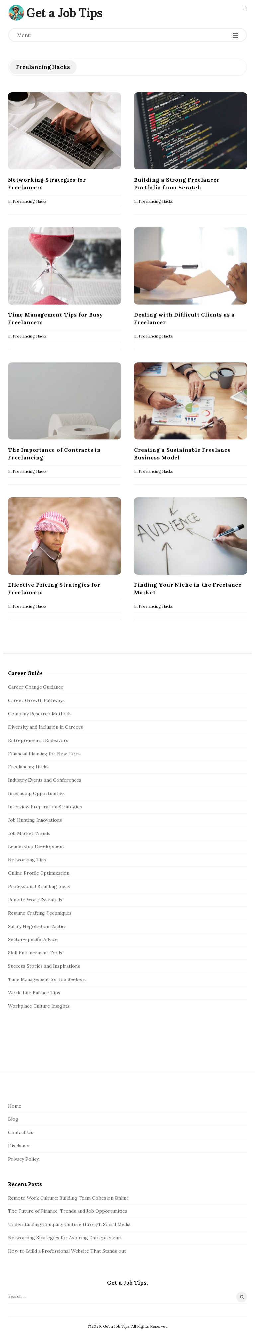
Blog (13, 1119)
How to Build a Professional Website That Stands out (67, 1251)
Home (14, 1106)
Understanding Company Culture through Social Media (69, 1224)
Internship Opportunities (36, 793)
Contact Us (20, 1132)
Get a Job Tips (64, 12)
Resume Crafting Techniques (40, 913)
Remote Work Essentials (35, 900)
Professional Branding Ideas (39, 886)
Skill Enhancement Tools (35, 953)
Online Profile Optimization (38, 873)
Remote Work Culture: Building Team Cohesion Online (68, 1198)
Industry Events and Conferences (44, 780)
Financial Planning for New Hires (44, 754)
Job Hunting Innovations (35, 820)
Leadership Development (36, 846)
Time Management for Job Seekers (47, 979)
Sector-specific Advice (33, 939)
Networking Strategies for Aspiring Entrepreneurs (65, 1238)
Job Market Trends (29, 833)
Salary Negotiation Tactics (37, 926)
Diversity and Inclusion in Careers (45, 727)
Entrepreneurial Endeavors (38, 740)
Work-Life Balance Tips (34, 993)
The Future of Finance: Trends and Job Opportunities (67, 1211)
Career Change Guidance (35, 687)
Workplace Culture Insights (39, 1006)
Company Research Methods (40, 714)
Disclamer (19, 1146)
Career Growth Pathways (36, 700)
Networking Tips (27, 860)
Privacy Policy (23, 1159)
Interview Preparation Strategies (45, 807)
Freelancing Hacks (30, 201)
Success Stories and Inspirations (44, 966)
